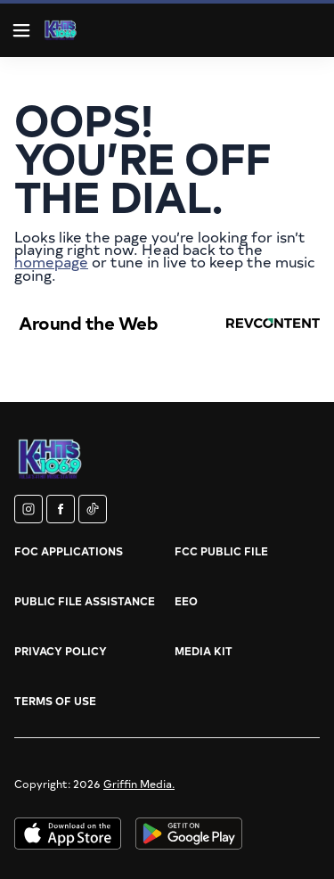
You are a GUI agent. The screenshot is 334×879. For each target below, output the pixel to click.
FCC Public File (221, 551)
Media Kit (203, 651)
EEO (186, 601)
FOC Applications (68, 551)
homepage (51, 261)
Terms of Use (55, 700)
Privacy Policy (60, 651)
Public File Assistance (84, 601)
